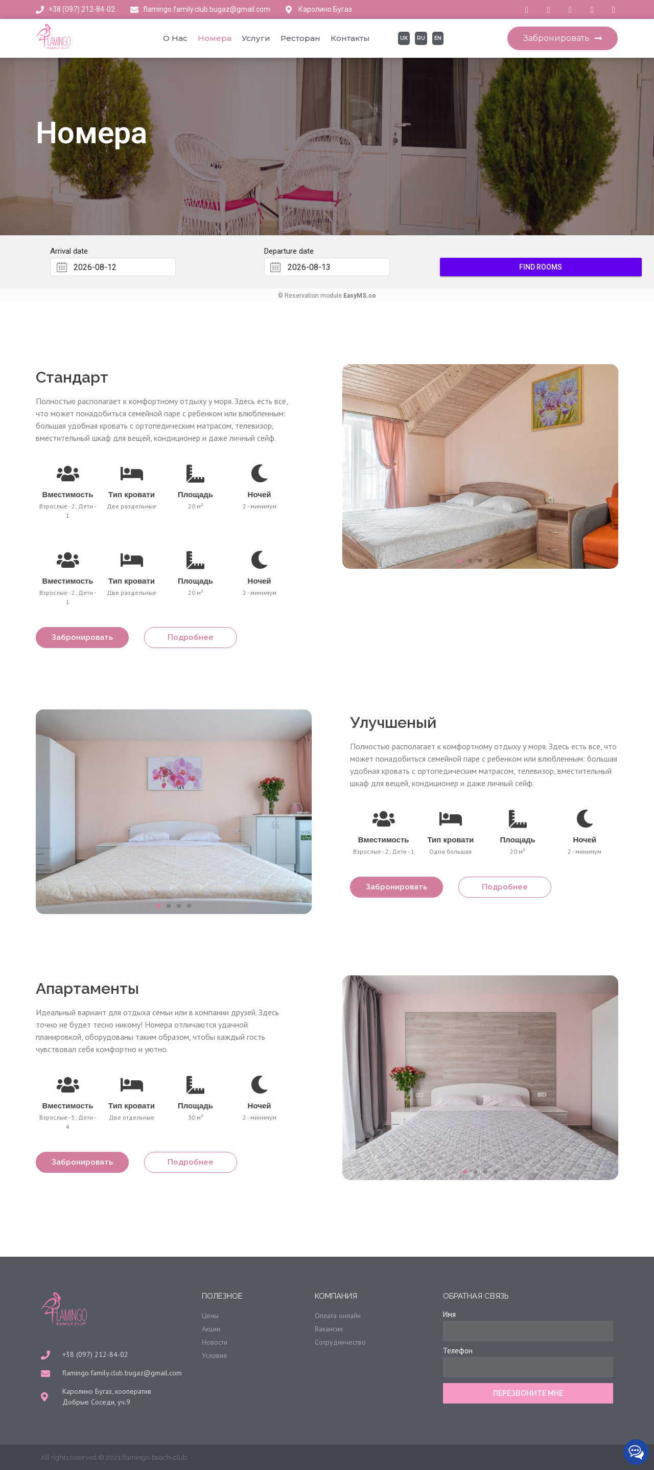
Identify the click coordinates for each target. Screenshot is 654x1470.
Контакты (350, 38)
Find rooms (541, 267)
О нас (175, 38)
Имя (449, 1314)
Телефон (458, 1350)
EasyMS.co (359, 295)
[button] (562, 38)
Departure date (289, 251)
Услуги (256, 38)
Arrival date (69, 251)
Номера (214, 38)
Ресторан (300, 38)
